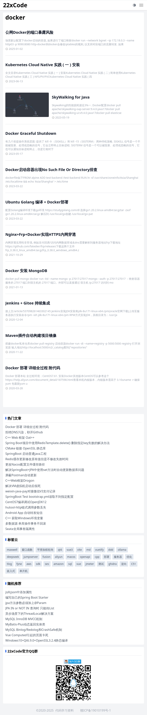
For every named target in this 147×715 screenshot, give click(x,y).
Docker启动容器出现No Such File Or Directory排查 (51, 169)
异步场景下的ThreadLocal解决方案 (29, 613)
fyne (19, 564)
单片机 (24, 571)
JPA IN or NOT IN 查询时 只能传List (29, 608)
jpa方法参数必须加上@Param (25, 603)
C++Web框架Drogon (19, 480)
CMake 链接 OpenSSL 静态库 (25, 448)
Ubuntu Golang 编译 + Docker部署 (36, 202)
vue (78, 564)
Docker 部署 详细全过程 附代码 (32, 367)
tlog (9, 564)
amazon (59, 564)
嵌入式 (11, 571)
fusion (46, 557)
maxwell (12, 549)
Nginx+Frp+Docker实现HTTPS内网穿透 (40, 234)
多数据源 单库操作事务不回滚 (25, 523)
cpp (97, 557)
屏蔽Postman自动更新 (21, 475)
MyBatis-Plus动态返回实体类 (25, 624)
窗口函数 (27, 549)
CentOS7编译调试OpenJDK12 (26, 502)
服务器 (118, 557)
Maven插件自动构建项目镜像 (30, 335)
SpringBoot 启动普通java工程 (26, 454)
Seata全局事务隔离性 (20, 529)
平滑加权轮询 (45, 549)
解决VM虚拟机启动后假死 (23, 486)
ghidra (112, 564)
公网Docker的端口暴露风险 (29, 32)
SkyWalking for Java (71, 97)
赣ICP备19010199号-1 (95, 710)
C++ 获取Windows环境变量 (24, 518)
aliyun (59, 557)
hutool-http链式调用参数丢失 (25, 507)
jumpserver (31, 557)
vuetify (99, 549)
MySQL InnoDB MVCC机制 (23, 619)
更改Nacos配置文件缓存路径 (25, 464)
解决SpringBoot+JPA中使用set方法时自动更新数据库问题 (44, 470)
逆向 (124, 564)
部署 (106, 557)
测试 (101, 564)
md (89, 549)
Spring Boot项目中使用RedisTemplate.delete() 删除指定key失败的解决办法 (57, 443)
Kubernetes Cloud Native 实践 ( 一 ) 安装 (42, 64)
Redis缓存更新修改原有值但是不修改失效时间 (36, 459)
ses (47, 564)
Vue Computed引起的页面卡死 (26, 635)
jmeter (90, 564)
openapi (85, 557)
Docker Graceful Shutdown (30, 133)
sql (70, 564)
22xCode (15, 5)
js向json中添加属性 (18, 592)
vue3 (70, 549)
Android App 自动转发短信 (23, 513)
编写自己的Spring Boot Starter (26, 597)
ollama (122, 549)
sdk (38, 564)
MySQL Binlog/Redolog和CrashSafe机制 (33, 630)
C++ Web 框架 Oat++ (19, 437)
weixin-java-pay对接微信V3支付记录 (30, 491)
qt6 (60, 549)
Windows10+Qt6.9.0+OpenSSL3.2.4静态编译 (36, 640)
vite (79, 549)
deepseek (13, 557)
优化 (129, 557)
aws (28, 564)
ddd (110, 549)
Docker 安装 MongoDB (26, 270)
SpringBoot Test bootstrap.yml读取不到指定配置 (39, 496)
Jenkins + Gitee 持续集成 (27, 303)
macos (71, 557)
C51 (133, 564)
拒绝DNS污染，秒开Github (24, 432)
